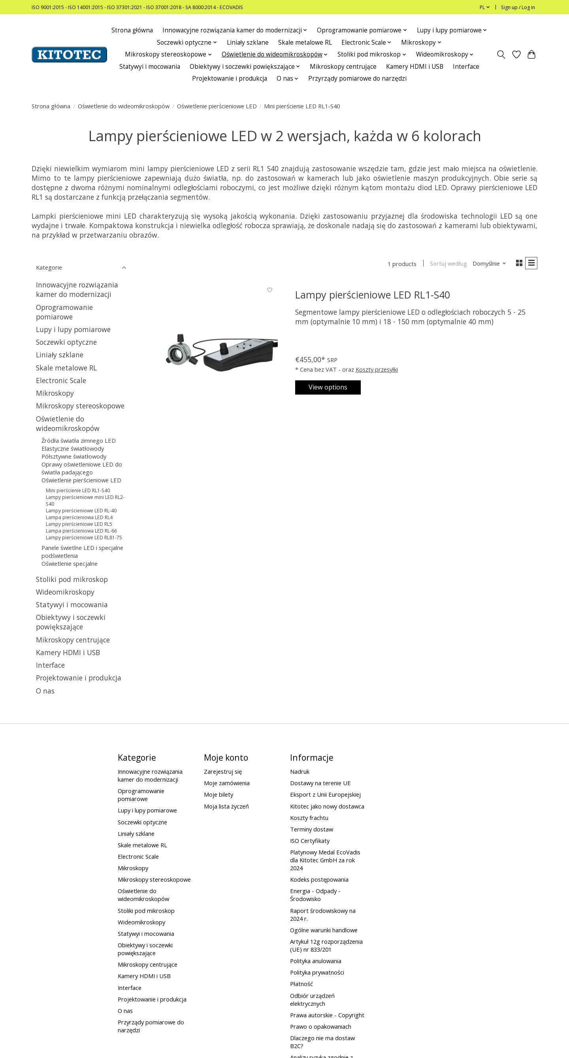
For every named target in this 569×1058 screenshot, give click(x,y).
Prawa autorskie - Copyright (327, 1015)
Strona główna (132, 30)
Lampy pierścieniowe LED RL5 (79, 524)
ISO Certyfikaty (310, 841)
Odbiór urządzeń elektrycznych (312, 999)
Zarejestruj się (223, 771)
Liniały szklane (248, 42)
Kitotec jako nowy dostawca (327, 806)
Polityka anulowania (315, 961)
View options (333, 387)
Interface (466, 66)
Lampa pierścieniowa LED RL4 (79, 517)
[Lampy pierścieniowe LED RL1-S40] (218, 342)
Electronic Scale (61, 380)
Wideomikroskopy (65, 592)
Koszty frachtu (309, 818)
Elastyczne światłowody (72, 448)
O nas (45, 690)
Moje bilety (218, 794)
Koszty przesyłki (377, 368)
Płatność (301, 984)
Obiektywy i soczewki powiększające (71, 621)
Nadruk (299, 771)
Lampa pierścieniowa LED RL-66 (81, 530)
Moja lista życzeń (226, 806)
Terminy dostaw (311, 829)
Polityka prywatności (317, 972)
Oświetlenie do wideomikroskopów (124, 106)
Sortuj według (445, 264)
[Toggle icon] (501, 54)
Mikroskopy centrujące (343, 66)
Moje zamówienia (227, 783)
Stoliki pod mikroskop (72, 579)
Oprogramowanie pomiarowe (64, 311)
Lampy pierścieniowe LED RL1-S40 (372, 296)
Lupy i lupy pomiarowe (73, 329)
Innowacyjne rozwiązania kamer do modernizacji (77, 289)
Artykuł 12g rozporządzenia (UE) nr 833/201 (326, 945)
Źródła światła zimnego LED (78, 440)
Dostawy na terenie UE (320, 783)
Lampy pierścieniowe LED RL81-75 (84, 537)
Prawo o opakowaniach (320, 1026)
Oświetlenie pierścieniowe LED (217, 106)
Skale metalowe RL (305, 42)
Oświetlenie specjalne (69, 563)
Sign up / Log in (518, 7)
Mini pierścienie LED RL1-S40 (78, 490)
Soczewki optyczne (66, 342)
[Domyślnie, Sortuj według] (487, 264)
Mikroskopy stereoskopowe (80, 405)
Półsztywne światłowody (73, 456)
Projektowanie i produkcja (229, 78)
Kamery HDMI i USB (414, 66)
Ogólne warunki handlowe (324, 930)
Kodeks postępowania (319, 879)
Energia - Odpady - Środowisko (315, 895)
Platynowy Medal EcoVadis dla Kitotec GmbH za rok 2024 (325, 860)
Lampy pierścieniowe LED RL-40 (81, 510)
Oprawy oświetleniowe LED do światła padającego (81, 468)
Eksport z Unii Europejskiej (325, 794)
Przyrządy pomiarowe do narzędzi (357, 78)
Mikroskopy (55, 393)
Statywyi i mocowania (149, 66)
